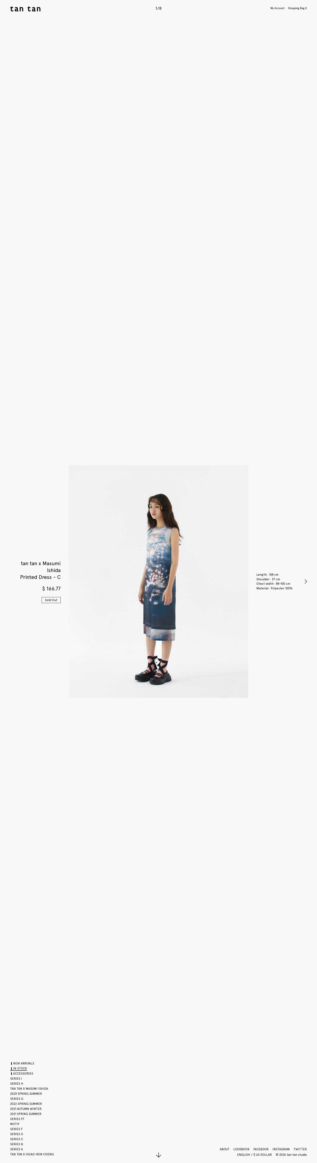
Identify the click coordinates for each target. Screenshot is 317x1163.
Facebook (261, 1149)
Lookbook (241, 1149)
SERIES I (16, 1078)
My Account (278, 8)
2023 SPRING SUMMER (26, 1094)
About (224, 1149)
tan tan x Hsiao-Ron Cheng (32, 1154)
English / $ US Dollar (255, 1155)
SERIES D (16, 1134)
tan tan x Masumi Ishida (29, 1089)
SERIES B (16, 1144)
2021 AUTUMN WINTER (26, 1109)
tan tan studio (25, 9)
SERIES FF (17, 1119)
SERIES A (16, 1149)
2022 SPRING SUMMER (26, 1104)
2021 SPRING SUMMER (25, 1114)
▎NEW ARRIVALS (22, 1063)
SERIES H (16, 1083)
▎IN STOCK (18, 1068)
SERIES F (16, 1129)
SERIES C (16, 1139)
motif (14, 1124)
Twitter (300, 1149)
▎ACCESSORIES (21, 1073)
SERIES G (16, 1099)
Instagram (281, 1149)
